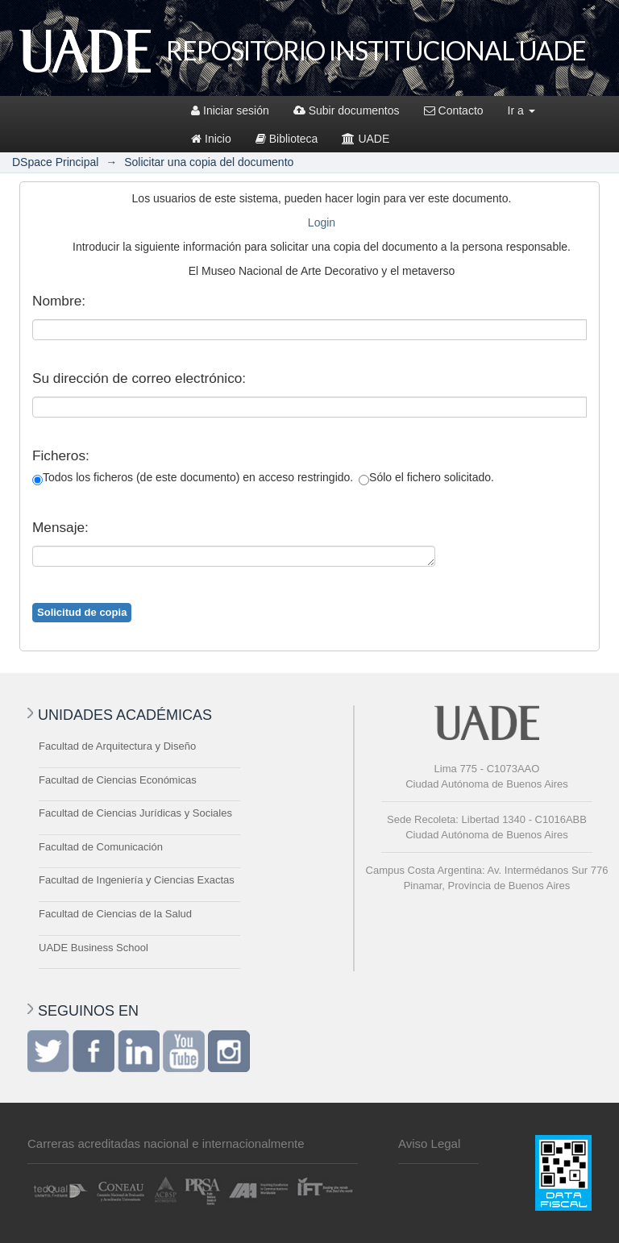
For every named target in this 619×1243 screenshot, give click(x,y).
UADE (365, 138)
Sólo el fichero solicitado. (426, 478)
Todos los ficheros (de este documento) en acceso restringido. (192, 478)
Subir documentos (346, 110)
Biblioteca (286, 138)
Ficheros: (60, 455)
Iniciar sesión (230, 110)
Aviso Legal (429, 1143)
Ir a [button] (521, 110)
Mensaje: (60, 527)
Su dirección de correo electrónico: (139, 378)
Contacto (454, 110)
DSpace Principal (55, 162)
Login (321, 222)
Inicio (211, 138)
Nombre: (58, 301)
